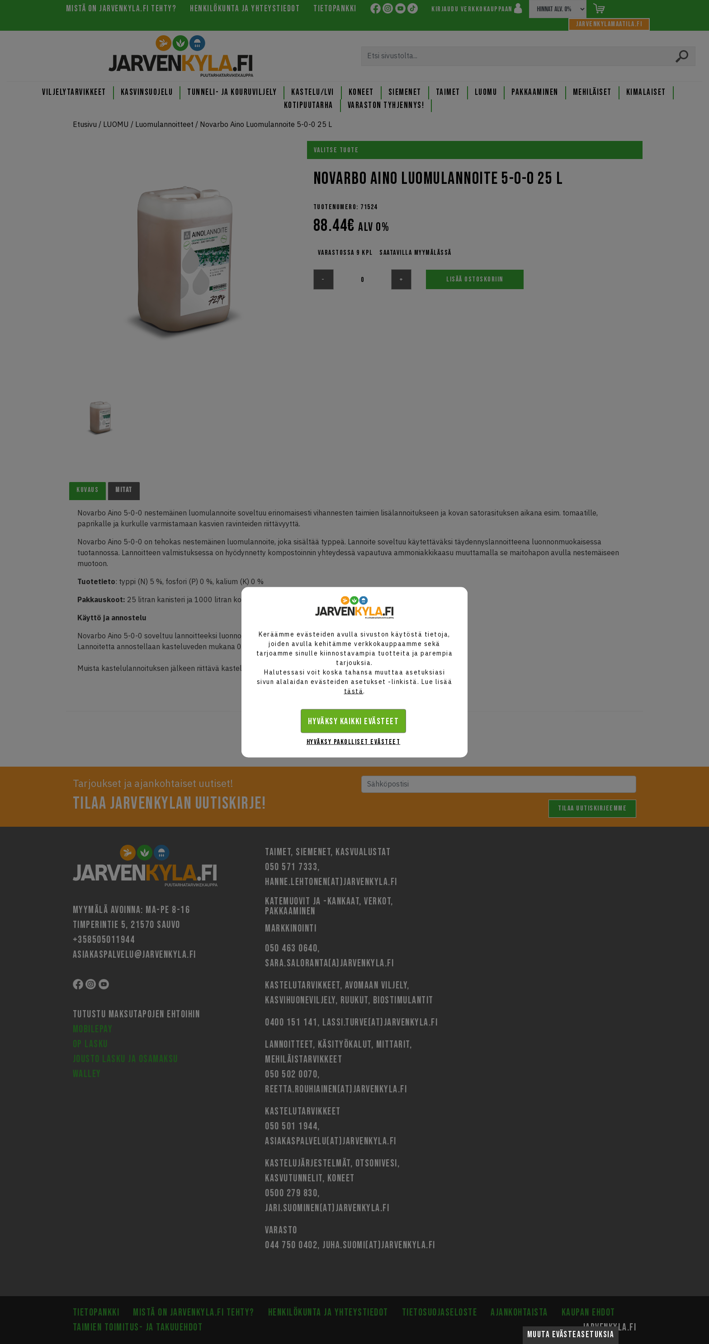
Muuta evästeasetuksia (570, 1335)
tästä (354, 691)
